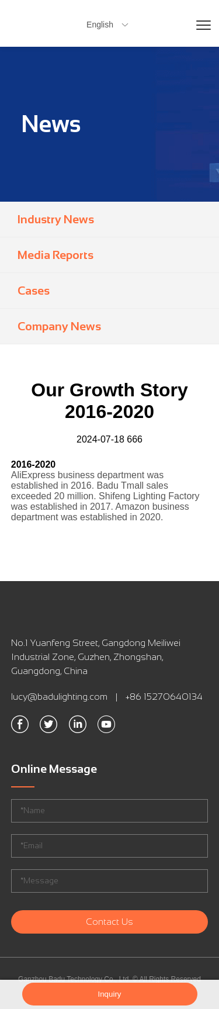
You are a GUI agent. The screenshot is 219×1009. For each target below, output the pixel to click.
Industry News (56, 219)
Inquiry (109, 994)
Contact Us (109, 922)
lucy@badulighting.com (59, 697)
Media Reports (55, 254)
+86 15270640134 (164, 697)
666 (134, 439)
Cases (34, 290)
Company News (59, 326)
